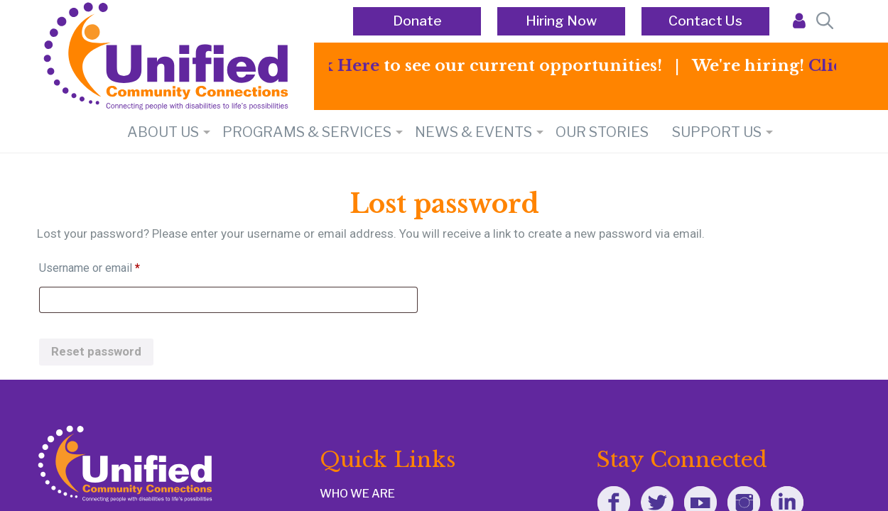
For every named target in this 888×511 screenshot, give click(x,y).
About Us (163, 132)
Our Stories (602, 132)
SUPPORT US (717, 132)
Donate (417, 21)
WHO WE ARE (357, 493)
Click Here (338, 65)
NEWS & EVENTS (473, 132)
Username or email (111, 266)
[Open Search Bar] (823, 21)
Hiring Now (561, 21)
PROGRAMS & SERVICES (306, 132)
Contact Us (705, 21)
